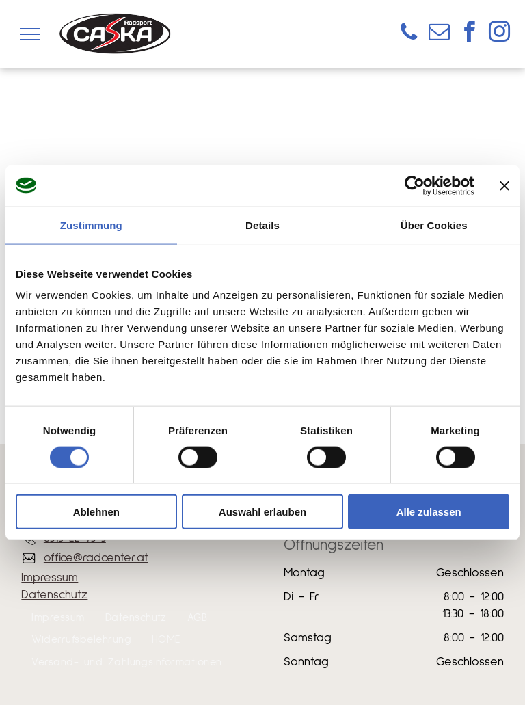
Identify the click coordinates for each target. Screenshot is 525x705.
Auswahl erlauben (262, 512)
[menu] (30, 34)
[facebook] (469, 34)
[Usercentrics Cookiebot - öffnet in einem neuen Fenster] (414, 185)
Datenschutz (54, 595)
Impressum (49, 578)
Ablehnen (96, 512)
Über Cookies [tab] (434, 224)
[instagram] (499, 34)
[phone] (408, 34)
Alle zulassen (428, 512)
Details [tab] (262, 224)
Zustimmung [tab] (91, 224)
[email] (439, 34)
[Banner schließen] (504, 185)
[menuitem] (57, 617)
